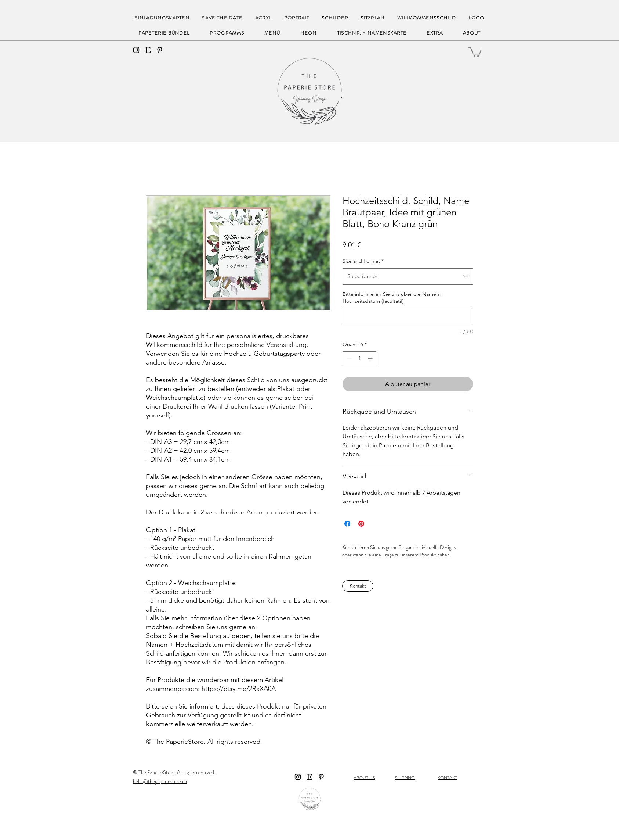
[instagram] (136, 50)
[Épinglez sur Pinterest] (361, 523)
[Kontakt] (357, 586)
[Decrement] (348, 358)
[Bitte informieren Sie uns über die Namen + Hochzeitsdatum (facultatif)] (408, 316)
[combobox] (408, 276)
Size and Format (363, 261)
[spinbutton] (359, 358)
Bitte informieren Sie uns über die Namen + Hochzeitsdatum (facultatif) (393, 298)
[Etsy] (148, 50)
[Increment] (370, 358)
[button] (475, 51)
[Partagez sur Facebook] (347, 523)
